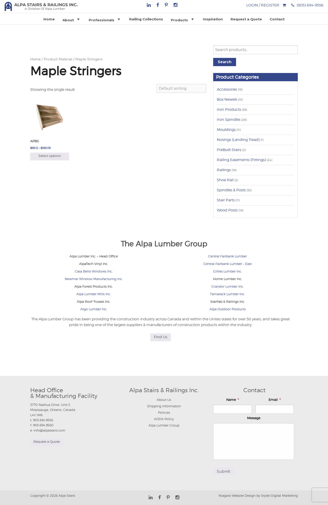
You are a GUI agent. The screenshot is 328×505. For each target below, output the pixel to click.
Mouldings (226, 129)
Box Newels (227, 99)
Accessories (227, 89)
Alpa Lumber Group (163, 425)
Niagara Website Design (237, 494)
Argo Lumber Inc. (93, 309)
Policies (164, 412)
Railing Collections (146, 19)
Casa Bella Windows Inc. (94, 271)
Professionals (105, 19)
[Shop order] (181, 88)
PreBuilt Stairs (229, 150)
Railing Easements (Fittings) (241, 160)
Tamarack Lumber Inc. (227, 294)
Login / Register (262, 5)
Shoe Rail (225, 180)
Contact (277, 19)
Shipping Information (164, 406)
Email (275, 400)
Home (49, 19)
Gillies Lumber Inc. (227, 271)
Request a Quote (246, 19)
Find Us (160, 337)
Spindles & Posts (231, 190)
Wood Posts (227, 210)
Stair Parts (226, 200)
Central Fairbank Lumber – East (227, 264)
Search (224, 62)
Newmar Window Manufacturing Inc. (94, 279)
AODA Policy (164, 419)
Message (253, 418)
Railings (224, 170)
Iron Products (229, 109)
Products (183, 19)
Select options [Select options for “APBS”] (49, 156)
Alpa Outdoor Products (228, 309)
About (71, 19)
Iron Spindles (228, 119)
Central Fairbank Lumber (227, 256)
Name (232, 400)
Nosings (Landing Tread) (238, 140)
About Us (164, 400)
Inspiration (213, 19)
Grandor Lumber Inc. (227, 286)
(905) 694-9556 (310, 5)
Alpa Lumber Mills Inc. (93, 294)
